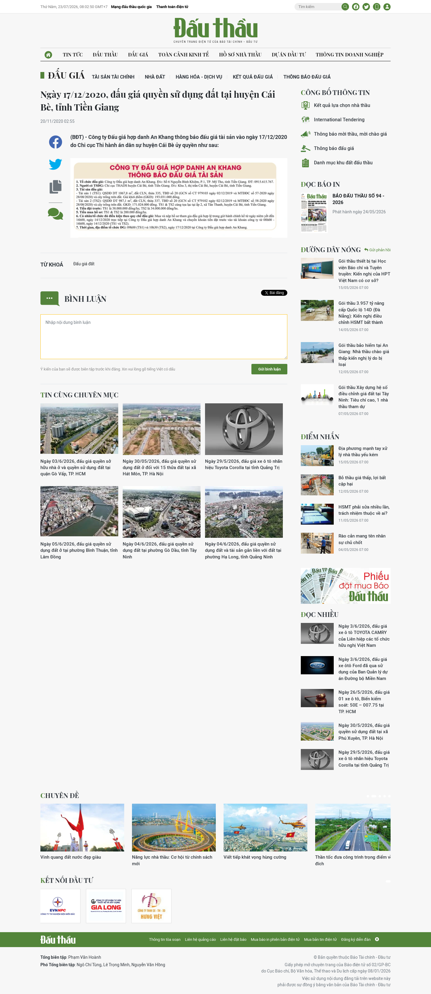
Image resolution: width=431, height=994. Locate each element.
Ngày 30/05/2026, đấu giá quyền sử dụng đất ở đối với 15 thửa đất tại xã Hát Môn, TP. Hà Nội (159, 468)
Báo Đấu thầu (215, 31)
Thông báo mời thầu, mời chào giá (344, 134)
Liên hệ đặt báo (233, 939)
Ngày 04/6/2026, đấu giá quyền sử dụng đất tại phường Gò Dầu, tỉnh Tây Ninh (160, 550)
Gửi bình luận (269, 369)
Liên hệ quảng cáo (200, 939)
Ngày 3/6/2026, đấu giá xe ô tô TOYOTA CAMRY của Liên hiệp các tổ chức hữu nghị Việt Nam (364, 636)
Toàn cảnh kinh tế (183, 54)
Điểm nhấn (320, 436)
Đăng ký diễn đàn (356, 939)
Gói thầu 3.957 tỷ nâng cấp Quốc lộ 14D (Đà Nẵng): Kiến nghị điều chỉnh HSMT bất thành (361, 313)
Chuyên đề (59, 795)
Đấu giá (138, 54)
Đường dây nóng (331, 249)
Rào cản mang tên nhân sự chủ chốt (362, 539)
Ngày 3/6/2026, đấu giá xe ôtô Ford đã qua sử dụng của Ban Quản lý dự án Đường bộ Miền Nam (363, 669)
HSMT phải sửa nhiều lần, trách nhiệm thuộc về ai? (364, 510)
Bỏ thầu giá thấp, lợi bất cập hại (362, 480)
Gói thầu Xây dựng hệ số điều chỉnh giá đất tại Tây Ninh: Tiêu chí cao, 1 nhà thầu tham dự (364, 397)
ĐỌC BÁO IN (320, 184)
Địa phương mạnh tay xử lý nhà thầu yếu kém (363, 451)
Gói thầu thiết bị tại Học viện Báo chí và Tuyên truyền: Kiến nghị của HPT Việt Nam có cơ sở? (364, 270)
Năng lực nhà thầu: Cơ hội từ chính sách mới (172, 860)
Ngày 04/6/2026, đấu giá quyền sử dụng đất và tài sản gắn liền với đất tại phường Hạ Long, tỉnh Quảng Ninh (243, 550)
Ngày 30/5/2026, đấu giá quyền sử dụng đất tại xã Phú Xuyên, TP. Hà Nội (364, 732)
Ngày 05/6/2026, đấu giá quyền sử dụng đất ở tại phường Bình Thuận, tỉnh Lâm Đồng (79, 550)
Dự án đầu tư (289, 54)
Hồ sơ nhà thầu (240, 54)
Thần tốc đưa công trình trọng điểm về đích (353, 860)
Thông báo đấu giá (307, 77)
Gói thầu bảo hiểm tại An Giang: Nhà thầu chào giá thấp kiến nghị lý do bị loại (364, 355)
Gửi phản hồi (377, 250)
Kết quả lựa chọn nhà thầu (335, 105)
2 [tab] (373, 796)
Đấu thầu (105, 54)
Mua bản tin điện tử (320, 939)
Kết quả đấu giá (253, 77)
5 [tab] (389, 796)
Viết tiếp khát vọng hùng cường (255, 857)
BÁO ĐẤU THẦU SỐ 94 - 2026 (358, 199)
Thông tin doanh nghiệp (349, 54)
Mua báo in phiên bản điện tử (275, 939)
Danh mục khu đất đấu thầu (337, 163)
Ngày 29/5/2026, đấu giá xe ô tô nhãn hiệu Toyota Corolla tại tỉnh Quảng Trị (243, 464)
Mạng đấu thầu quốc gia (131, 6)
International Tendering (333, 119)
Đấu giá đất (84, 263)
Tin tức (73, 54)
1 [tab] (368, 796)
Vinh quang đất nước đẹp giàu (70, 857)
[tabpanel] (82, 832)
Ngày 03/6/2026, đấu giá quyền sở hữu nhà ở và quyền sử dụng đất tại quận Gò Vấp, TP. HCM (75, 468)
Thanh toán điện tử (172, 6)
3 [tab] (380, 796)
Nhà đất (155, 77)
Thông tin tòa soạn (164, 939)
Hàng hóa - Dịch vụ (199, 77)
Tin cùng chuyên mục (79, 394)
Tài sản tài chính (113, 77)
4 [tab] (384, 796)
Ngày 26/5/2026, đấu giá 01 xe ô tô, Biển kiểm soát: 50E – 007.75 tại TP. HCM (364, 702)
